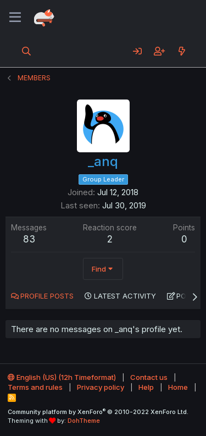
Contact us (149, 377)
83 (29, 239)
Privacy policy (100, 387)
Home (178, 387)
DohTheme (84, 420)
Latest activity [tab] (125, 295)
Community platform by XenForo (98, 412)
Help (146, 387)
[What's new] (181, 51)
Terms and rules (35, 387)
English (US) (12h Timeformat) (62, 377)
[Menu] (15, 17)
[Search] (26, 51)
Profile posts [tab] (47, 295)
